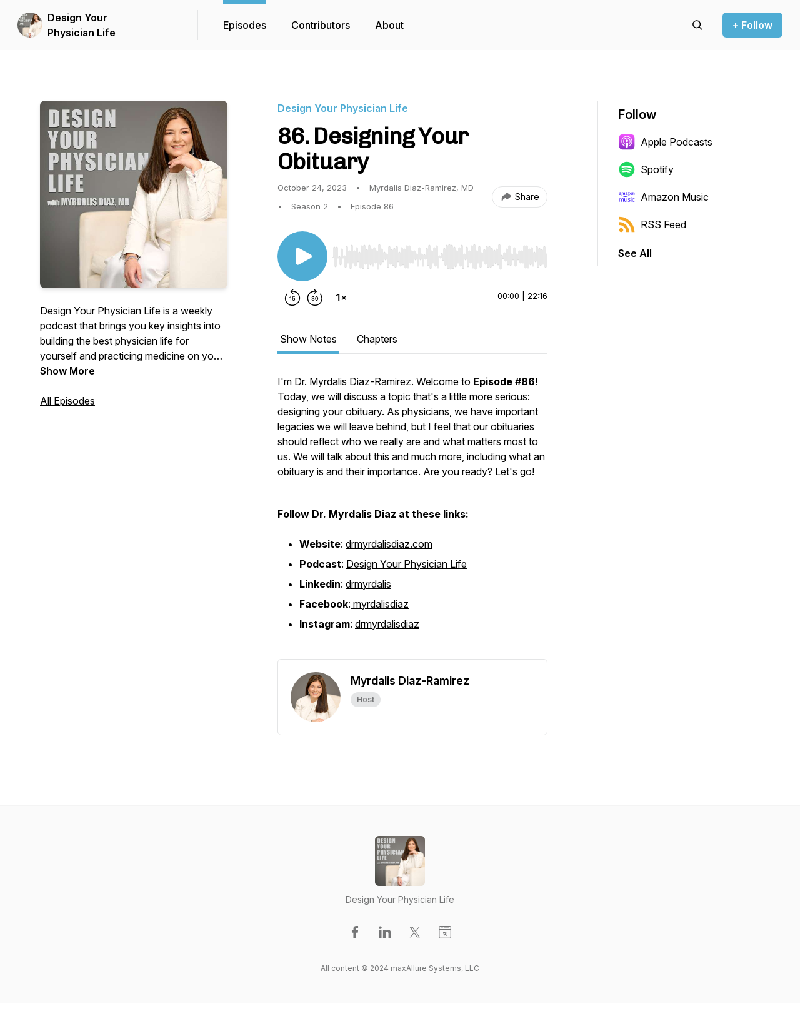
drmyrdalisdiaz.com (389, 544)
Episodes (244, 25)
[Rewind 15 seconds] (292, 297)
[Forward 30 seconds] (315, 297)
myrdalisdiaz (381, 604)
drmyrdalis (368, 584)
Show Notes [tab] (308, 339)
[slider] (440, 257)
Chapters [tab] (377, 339)
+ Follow (752, 25)
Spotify (646, 169)
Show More (67, 371)
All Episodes (67, 401)
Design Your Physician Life (82, 25)
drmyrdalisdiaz (387, 624)
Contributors (320, 25)
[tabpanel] (413, 516)
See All (635, 253)
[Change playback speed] (341, 297)
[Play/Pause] (303, 256)
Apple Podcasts (665, 142)
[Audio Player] (440, 253)
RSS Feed (652, 224)
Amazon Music (663, 197)
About (389, 25)
